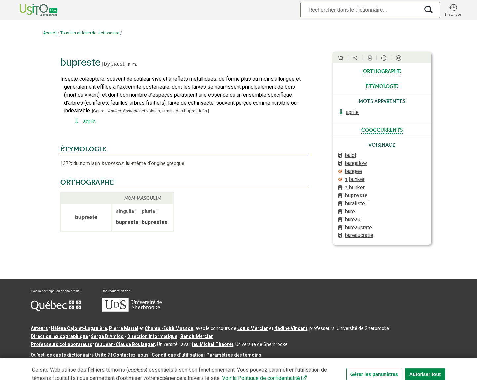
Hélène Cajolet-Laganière (79, 328)
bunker (355, 179)
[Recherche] (360, 9)
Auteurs (39, 328)
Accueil (50, 33)
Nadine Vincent (290, 328)
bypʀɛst (114, 64)
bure (350, 211)
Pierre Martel (123, 328)
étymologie (382, 86)
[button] (453, 10)
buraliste (355, 203)
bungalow (356, 163)
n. (129, 64)
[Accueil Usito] (31, 10)
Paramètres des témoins (233, 355)
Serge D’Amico (107, 336)
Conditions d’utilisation (177, 355)
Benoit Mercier (196, 336)
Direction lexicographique (59, 336)
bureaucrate (358, 227)
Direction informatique (152, 336)
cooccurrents (382, 129)
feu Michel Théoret (212, 344)
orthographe (382, 71)
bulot (350, 155)
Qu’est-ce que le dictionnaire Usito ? (70, 355)
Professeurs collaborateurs (61, 344)
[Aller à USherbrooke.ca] (132, 310)
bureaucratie (359, 235)
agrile (89, 121)
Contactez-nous (131, 355)
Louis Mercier (252, 328)
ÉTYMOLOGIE (83, 149)
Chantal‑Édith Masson (169, 328)
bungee (353, 171)
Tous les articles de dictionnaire (89, 33)
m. (134, 64)
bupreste (356, 195)
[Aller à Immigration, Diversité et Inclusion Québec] (56, 309)
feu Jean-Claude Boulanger (125, 344)
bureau (352, 219)
